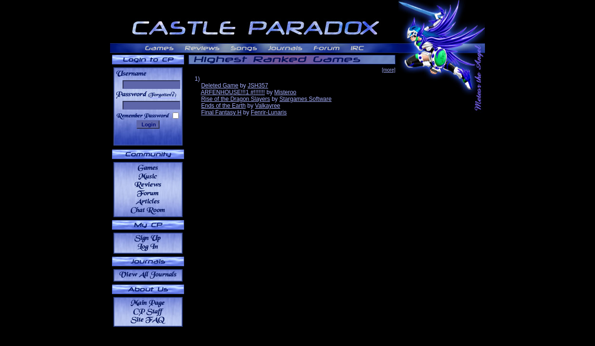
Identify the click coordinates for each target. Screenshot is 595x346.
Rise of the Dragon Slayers (235, 99)
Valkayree (267, 105)
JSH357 (258, 85)
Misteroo (285, 92)
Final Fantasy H (221, 112)
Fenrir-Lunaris (269, 112)
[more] (388, 70)
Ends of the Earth (223, 105)
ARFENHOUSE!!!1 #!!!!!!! (233, 92)
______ (163, 94)
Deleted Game (219, 85)
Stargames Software (305, 99)
